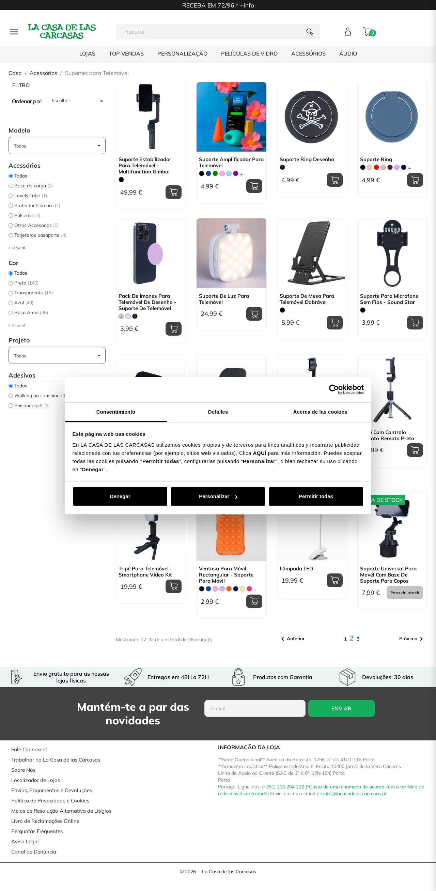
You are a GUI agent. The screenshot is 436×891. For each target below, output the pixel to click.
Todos (20, 176)
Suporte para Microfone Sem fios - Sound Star (389, 299)
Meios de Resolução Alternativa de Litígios (61, 811)
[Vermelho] (376, 167)
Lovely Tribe (30, 196)
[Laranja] (229, 589)
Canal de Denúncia (33, 851)
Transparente (33, 293)
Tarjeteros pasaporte (40, 235)
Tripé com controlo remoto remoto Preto (387, 435)
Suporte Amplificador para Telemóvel (231, 162)
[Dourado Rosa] (383, 167)
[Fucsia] (249, 589)
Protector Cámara (37, 205)
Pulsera (27, 215)
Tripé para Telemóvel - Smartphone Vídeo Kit (145, 572)
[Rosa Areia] (369, 167)
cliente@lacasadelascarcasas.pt (352, 793)
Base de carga (33, 186)
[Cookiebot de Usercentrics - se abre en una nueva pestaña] (334, 389)
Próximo (412, 639)
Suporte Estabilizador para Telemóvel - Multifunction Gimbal (145, 165)
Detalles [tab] (218, 412)
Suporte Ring (376, 159)
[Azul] (208, 173)
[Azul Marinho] (403, 167)
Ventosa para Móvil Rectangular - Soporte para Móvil (226, 575)
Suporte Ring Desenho (307, 159)
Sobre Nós (23, 770)
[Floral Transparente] (121, 316)
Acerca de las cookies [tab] (320, 412)
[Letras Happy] (128, 316)
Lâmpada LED (296, 569)
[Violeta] (235, 173)
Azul (23, 302)
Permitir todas (316, 496)
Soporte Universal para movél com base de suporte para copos (388, 575)
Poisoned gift (32, 405)
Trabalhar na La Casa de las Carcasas (55, 759)
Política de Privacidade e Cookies (50, 800)
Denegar (120, 496)
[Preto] (121, 179)
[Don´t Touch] (282, 167)
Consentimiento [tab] (116, 412)
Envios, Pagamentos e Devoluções (51, 790)
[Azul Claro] (229, 173)
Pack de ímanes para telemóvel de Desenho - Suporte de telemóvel (147, 302)
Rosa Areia (31, 312)
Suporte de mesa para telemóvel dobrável (307, 299)
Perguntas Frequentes (37, 831)
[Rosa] (222, 173)
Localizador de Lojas (35, 780)
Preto (26, 283)
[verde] (215, 173)
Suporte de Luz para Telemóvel (224, 299)
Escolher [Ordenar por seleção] (79, 101)
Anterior (292, 639)
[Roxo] (390, 167)
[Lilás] (397, 167)
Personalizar (218, 496)
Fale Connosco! (29, 749)
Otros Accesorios (36, 225)
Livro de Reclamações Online (45, 821)
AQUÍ (259, 453)
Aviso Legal (25, 841)
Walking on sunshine (40, 396)
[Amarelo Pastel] (242, 589)
